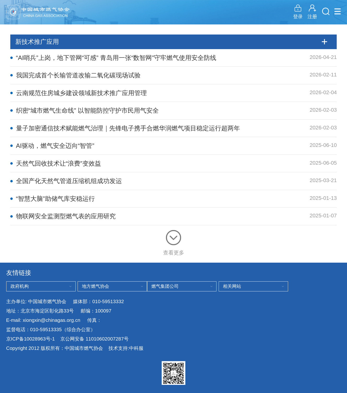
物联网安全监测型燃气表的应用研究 (66, 216)
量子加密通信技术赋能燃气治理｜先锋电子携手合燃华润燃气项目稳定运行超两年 (128, 128)
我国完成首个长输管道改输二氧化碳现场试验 (78, 75)
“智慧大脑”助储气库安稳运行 (55, 198)
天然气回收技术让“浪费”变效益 (58, 163)
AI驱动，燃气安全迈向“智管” (55, 145)
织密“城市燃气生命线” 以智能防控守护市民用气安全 (87, 110)
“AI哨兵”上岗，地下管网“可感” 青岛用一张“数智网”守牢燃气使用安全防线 (116, 57)
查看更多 (173, 243)
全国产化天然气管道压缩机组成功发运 (69, 181)
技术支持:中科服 (125, 348)
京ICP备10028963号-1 (30, 338)
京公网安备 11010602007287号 (94, 338)
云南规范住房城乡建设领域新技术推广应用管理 (81, 93)
